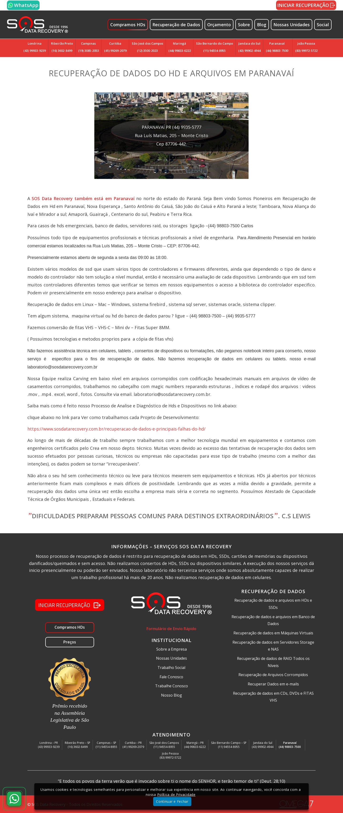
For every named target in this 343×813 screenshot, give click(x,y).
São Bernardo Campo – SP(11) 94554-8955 (229, 745)
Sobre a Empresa (171, 649)
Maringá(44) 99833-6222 (179, 47)
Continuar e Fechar (172, 801)
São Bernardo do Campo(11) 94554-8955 (214, 47)
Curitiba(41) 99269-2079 (115, 47)
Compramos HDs (70, 627)
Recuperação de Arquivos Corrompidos (273, 674)
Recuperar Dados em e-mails (273, 684)
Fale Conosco (171, 676)
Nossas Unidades (171, 658)
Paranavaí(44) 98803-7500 (277, 47)
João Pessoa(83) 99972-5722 (306, 47)
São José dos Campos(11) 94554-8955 (164, 745)
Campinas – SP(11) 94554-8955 (106, 745)
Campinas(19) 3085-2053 (88, 47)
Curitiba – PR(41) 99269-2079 (133, 745)
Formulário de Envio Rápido (171, 628)
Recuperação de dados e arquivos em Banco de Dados (273, 620)
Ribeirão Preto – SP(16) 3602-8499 (77, 745)
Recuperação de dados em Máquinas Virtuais (273, 633)
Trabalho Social (171, 667)
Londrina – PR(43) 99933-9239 (49, 745)
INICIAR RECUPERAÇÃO (306, 5)
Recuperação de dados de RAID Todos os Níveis (273, 662)
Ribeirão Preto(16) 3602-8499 (62, 47)
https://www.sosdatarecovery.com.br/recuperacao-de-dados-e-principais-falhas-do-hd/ (116, 429)
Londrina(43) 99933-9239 (34, 47)
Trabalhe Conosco (171, 686)
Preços (69, 642)
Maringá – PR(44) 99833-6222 (195, 745)
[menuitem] (130, 24)
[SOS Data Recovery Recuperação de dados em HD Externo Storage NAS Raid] (37, 24)
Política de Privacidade (176, 794)
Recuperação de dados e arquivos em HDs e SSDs (273, 604)
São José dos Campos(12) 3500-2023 (147, 47)
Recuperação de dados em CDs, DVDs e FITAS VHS (273, 697)
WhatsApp (23, 5)
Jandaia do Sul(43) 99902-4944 (249, 47)
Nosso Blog (171, 695)
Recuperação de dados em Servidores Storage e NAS (273, 646)
